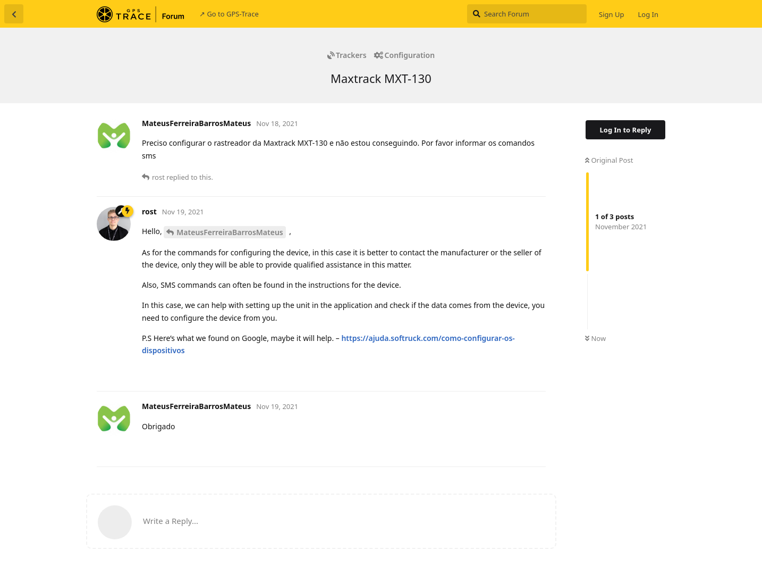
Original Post (609, 160)
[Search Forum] (527, 13)
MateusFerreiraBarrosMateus (229, 232)
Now (595, 338)
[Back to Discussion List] (13, 13)
